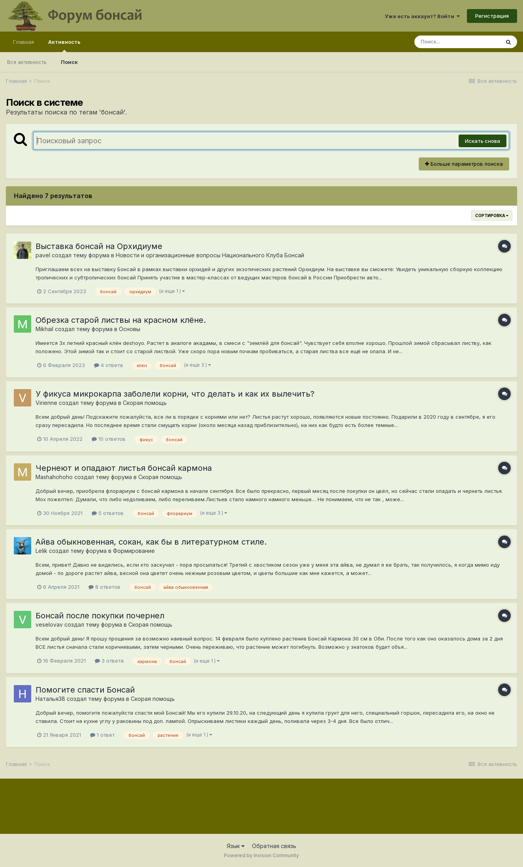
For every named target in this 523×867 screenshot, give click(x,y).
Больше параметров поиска (464, 164)
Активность (64, 45)
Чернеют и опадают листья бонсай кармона (124, 468)
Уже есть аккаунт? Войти (422, 16)
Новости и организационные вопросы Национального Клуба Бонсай (210, 255)
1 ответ (102, 735)
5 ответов (108, 513)
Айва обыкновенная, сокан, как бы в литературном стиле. (151, 542)
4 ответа (108, 365)
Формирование (134, 550)
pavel (43, 255)
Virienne (46, 402)
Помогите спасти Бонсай (85, 690)
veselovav (49, 624)
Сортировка (491, 215)
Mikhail (44, 329)
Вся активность (27, 62)
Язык (236, 846)
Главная (23, 42)
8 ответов (104, 587)
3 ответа (109, 660)
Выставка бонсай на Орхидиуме (99, 246)
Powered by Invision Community (261, 855)
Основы (129, 329)
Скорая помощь (145, 402)
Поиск (69, 62)
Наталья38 (50, 698)
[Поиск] (457, 42)
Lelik (41, 550)
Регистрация (492, 16)
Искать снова (482, 141)
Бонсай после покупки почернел (100, 615)
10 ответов (109, 439)
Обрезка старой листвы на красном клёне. (121, 320)
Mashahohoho (54, 477)
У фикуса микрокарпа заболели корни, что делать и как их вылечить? (175, 394)
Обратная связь (274, 846)
